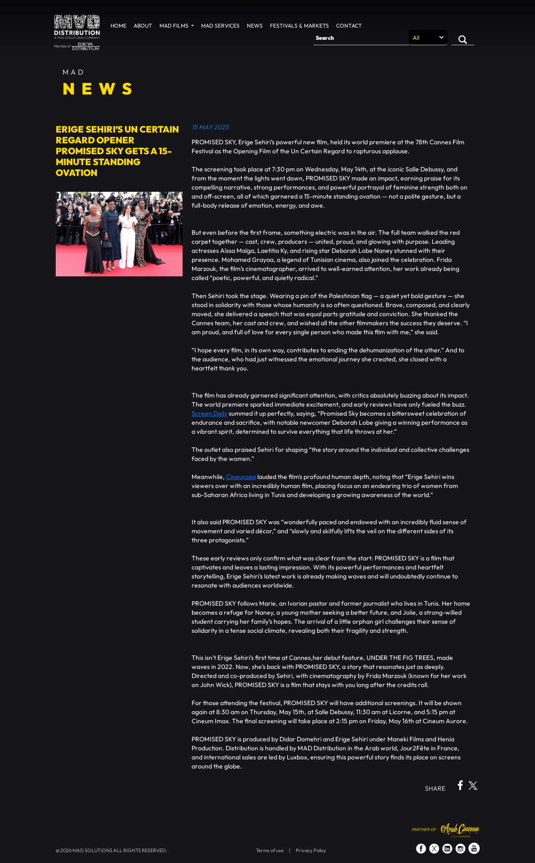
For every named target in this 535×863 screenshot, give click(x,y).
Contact (349, 25)
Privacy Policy (311, 850)
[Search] (361, 37)
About (143, 25)
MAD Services (220, 25)
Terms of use (270, 850)
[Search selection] (428, 37)
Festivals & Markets (299, 25)
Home (118, 25)
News (255, 25)
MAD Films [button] (174, 25)
